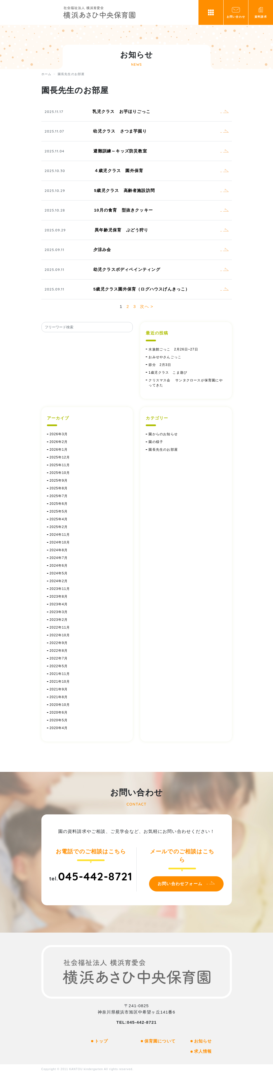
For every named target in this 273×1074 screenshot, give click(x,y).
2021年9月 (59, 689)
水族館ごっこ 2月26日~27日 (173, 349)
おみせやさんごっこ (165, 357)
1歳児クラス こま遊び (168, 372)
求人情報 (203, 1051)
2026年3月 (59, 434)
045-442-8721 (95, 876)
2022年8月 (59, 651)
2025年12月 (60, 457)
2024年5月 (59, 573)
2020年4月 (59, 728)
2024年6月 (59, 566)
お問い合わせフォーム (180, 883)
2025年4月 (59, 519)
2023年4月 (59, 604)
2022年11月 (60, 627)
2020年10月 (60, 705)
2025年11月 (60, 465)
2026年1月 (59, 450)
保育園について (160, 1041)
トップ (101, 1041)
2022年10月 (60, 635)
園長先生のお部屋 (163, 450)
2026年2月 (59, 442)
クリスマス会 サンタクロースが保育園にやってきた (186, 382)
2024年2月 (59, 581)
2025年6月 (59, 504)
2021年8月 (59, 697)
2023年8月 (59, 596)
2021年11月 (60, 674)
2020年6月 (59, 712)
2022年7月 (59, 658)
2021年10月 (60, 682)
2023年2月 (59, 620)
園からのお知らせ (163, 434)
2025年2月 (59, 527)
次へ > (146, 306)
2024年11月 (60, 535)
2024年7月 (59, 558)
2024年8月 (59, 550)
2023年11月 (60, 589)
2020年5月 (59, 720)
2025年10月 (60, 473)
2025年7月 (59, 496)
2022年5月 (59, 666)
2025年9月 (59, 480)
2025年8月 (59, 488)
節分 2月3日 (162, 365)
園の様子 (156, 442)
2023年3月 (59, 612)
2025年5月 (59, 511)
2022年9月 (59, 643)
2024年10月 (60, 542)
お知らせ (203, 1041)
